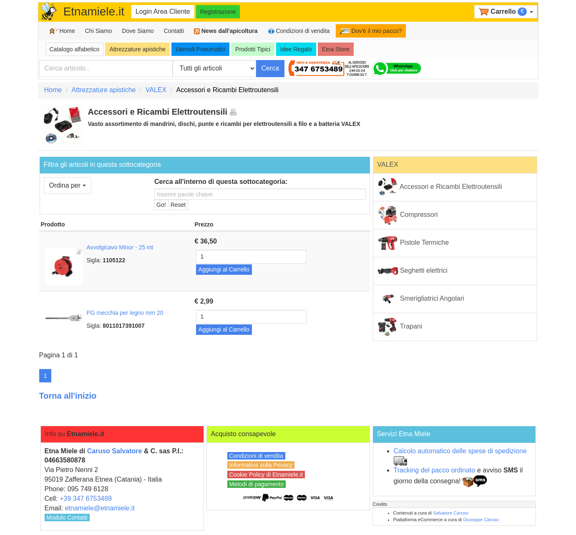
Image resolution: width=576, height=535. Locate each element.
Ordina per (67, 185)
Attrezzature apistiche (137, 49)
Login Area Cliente (163, 11)
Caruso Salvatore (114, 451)
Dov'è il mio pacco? (371, 31)
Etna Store (336, 49)
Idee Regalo (296, 49)
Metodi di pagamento (256, 484)
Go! (161, 204)
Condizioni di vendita (299, 31)
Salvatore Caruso (450, 512)
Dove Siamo (137, 31)
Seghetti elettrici (412, 271)
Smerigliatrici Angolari (420, 299)
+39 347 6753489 (86, 498)
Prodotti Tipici (252, 49)
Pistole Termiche (413, 243)
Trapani (400, 326)
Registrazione (218, 11)
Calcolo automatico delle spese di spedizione (460, 451)
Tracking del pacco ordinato (434, 470)
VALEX (156, 89)
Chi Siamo (98, 31)
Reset (178, 204)
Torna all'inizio (68, 395)
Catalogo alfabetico (75, 49)
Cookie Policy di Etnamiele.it (266, 474)
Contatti (174, 31)
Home (62, 31)
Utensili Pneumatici (200, 49)
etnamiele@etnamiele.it (99, 508)
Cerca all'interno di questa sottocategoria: (220, 181)
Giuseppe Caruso (481, 519)
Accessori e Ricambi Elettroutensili (439, 187)
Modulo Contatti (67, 517)
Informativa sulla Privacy (261, 465)
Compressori (407, 215)
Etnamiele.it (93, 11)
